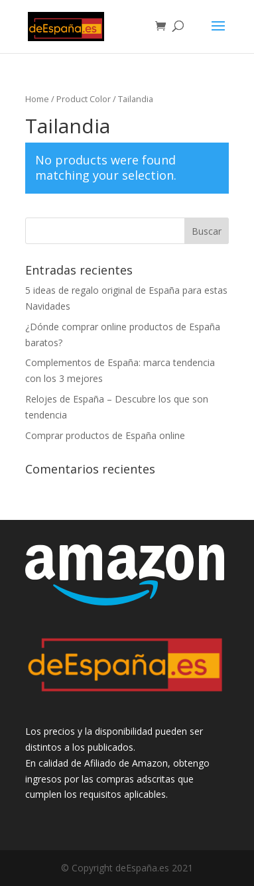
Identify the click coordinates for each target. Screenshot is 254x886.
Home (37, 99)
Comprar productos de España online (105, 435)
